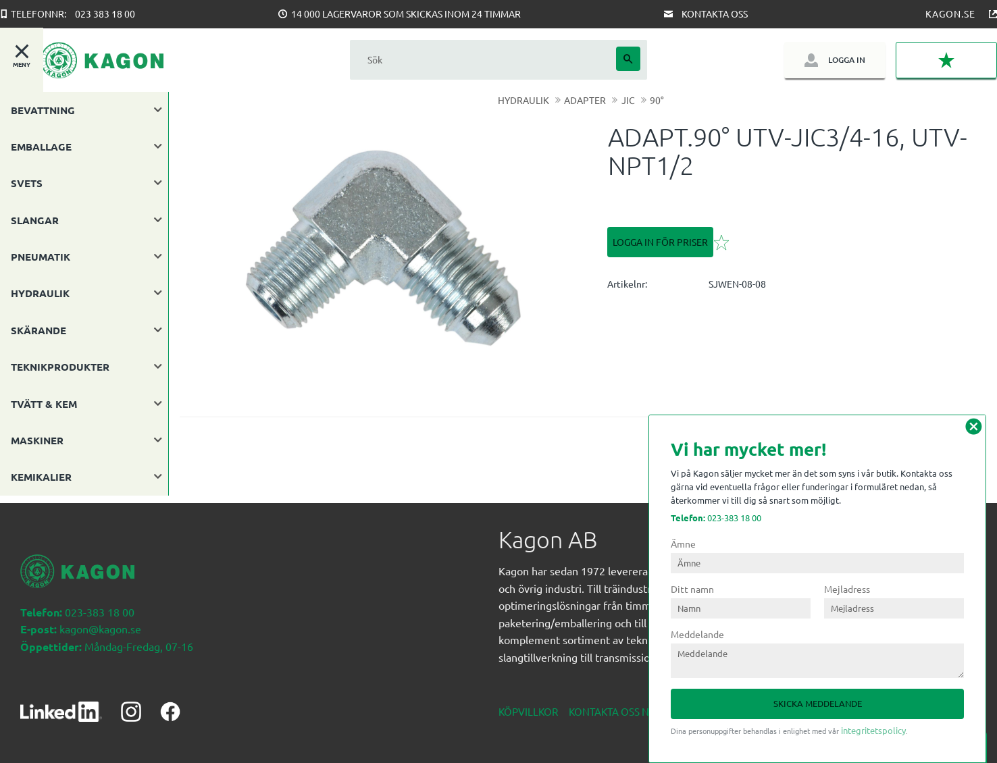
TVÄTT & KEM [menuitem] (44, 404)
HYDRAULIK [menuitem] (40, 293)
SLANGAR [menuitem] (35, 220)
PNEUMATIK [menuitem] (40, 256)
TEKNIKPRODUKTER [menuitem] (60, 366)
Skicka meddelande (817, 703)
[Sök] (628, 59)
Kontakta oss (715, 13)
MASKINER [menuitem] (37, 440)
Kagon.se (950, 13)
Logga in (846, 59)
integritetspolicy (873, 730)
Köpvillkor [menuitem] (528, 704)
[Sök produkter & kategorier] (483, 60)
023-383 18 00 (716, 517)
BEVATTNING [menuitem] (43, 110)
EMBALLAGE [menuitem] (41, 146)
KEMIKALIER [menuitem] (41, 476)
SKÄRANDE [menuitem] (38, 330)
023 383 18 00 (105, 13)
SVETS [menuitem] (27, 183)
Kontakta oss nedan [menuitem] (623, 704)
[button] (946, 60)
